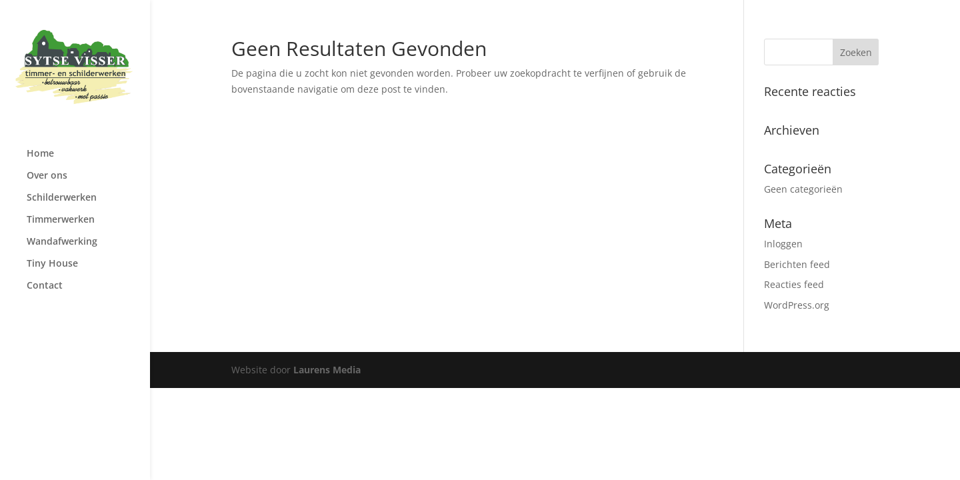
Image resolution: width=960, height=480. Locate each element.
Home (40, 154)
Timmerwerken (61, 220)
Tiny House (52, 264)
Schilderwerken (62, 198)
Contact (45, 286)
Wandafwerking (62, 242)
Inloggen (783, 243)
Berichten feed (797, 264)
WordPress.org (796, 305)
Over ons (47, 176)
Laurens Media (327, 369)
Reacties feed (794, 284)
